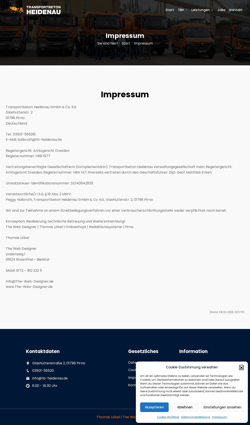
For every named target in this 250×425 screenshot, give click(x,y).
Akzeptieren (154, 407)
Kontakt (236, 10)
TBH (181, 10)
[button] (241, 367)
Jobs (221, 10)
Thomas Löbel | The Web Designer (125, 417)
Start (169, 10)
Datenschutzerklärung (195, 417)
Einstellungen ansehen (222, 407)
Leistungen (200, 10)
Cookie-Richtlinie (168, 417)
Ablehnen (185, 407)
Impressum (219, 417)
